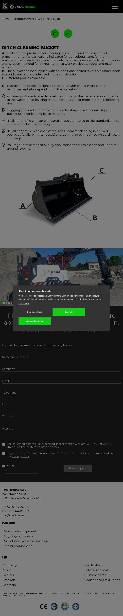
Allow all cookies (34, 321)
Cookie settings (34, 312)
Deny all (69, 312)
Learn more (23, 303)
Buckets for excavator (49, 18)
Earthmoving (29, 18)
